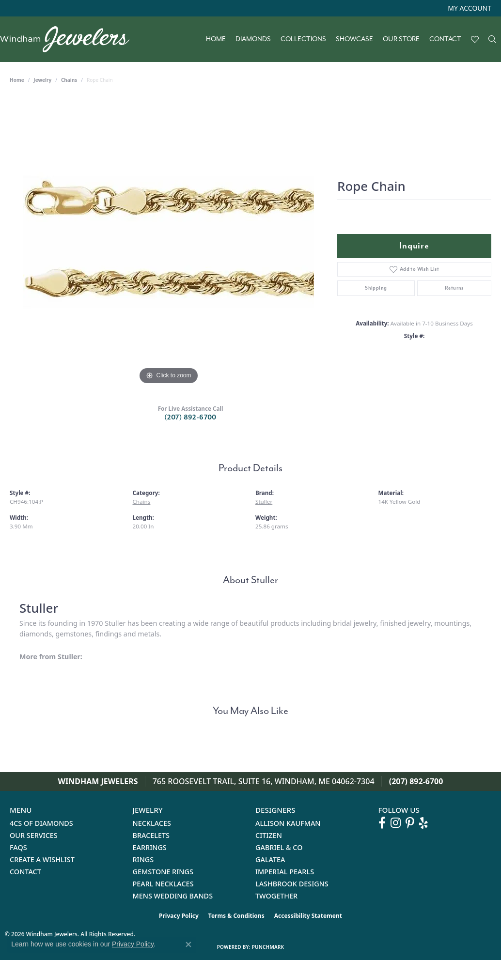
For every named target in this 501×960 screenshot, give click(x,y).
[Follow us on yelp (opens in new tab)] (423, 823)
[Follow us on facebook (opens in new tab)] (382, 823)
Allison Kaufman (288, 823)
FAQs (18, 847)
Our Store (401, 39)
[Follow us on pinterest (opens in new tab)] (410, 823)
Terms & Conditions (236, 916)
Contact (445, 39)
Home (216, 39)
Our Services (34, 835)
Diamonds (253, 39)
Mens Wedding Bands (173, 895)
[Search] (492, 39)
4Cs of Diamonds (41, 823)
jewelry (42, 80)
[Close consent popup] (188, 944)
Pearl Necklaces (163, 883)
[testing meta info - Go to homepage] (69, 39)
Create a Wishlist (42, 859)
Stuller (263, 501)
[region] (168, 241)
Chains (69, 80)
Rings (143, 859)
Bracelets (151, 835)
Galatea (270, 859)
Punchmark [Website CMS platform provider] (268, 947)
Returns (454, 288)
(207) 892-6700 (190, 417)
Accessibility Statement (308, 916)
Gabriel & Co (278, 847)
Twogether (276, 895)
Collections (303, 39)
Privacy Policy (179, 916)
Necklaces (152, 823)
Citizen (268, 835)
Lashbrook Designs (292, 883)
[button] (468, 8)
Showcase (354, 39)
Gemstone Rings (163, 871)
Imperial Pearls (284, 871)
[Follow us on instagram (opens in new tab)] (396, 823)
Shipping (376, 288)
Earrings (150, 847)
